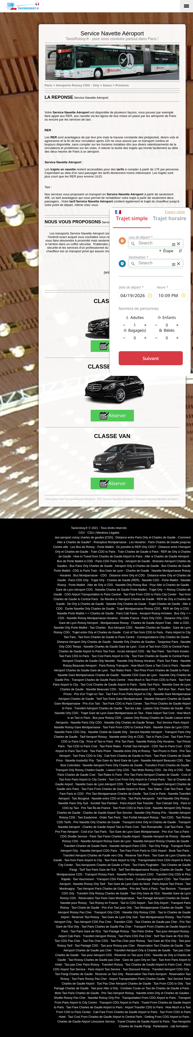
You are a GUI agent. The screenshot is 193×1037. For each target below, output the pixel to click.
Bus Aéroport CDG (120, 627)
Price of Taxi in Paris (100, 741)
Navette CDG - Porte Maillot (160, 580)
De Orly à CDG (173, 770)
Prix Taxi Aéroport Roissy (117, 993)
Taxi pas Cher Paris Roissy (81, 964)
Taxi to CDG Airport (133, 903)
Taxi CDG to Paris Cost (82, 746)
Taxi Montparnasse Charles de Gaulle (158, 907)
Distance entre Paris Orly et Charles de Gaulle (145, 537)
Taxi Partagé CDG (86, 945)
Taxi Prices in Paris (164, 751)
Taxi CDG (167, 817)
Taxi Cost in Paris (154, 793)
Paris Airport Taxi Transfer (136, 803)
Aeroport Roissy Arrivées (156, 613)
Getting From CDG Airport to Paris (167, 1016)
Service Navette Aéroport (146, 732)
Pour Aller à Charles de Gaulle (169, 585)
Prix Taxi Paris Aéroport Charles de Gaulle (151, 774)
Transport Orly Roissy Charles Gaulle (80, 770)
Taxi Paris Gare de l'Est (86, 931)
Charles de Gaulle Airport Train (151, 623)
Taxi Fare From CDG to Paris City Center (149, 594)
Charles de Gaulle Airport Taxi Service (107, 812)
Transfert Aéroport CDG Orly (170, 969)
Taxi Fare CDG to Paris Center (122, 703)
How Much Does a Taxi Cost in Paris (154, 665)
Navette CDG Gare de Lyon (139, 675)
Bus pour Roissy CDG (107, 717)
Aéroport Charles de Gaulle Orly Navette (88, 661)
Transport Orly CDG (107, 912)
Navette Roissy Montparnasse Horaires (92, 618)
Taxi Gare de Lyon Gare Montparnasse (134, 831)
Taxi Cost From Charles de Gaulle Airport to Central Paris (105, 1016)
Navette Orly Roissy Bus (131, 585)
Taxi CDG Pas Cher (67, 941)
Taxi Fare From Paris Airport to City (128, 694)
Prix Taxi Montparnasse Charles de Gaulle (113, 793)
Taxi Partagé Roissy (116, 931)
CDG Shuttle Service (73, 836)
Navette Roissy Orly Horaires (155, 741)
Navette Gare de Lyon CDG (171, 727)
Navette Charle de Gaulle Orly (107, 732)
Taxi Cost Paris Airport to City (110, 656)
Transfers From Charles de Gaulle (167, 765)
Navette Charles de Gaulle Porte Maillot (121, 589)
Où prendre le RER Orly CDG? (136, 547)
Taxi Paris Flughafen (145, 865)
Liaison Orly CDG (117, 770)
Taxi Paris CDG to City (87, 755)
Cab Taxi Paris (173, 789)
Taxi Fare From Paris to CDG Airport (142, 850)
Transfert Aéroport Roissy (99, 936)
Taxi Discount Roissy (136, 969)
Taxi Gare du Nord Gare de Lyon (117, 760)
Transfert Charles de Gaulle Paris (85, 846)
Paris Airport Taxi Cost (160, 713)
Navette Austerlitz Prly (79, 760)
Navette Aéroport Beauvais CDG (162, 760)
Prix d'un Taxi (91, 703)
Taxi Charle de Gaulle (85, 907)
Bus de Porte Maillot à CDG (75, 561)
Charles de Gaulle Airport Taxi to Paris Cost (110, 827)
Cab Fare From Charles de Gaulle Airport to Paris (125, 1012)
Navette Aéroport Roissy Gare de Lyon (106, 841)
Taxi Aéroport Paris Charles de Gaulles (102, 888)
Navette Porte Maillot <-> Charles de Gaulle (85, 613)
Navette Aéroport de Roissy (160, 836)
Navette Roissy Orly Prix (104, 998)
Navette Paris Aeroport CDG (135, 874)
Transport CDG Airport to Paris (119, 1002)
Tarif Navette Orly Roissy (173, 798)
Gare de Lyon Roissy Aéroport (78, 623)
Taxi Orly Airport (158, 903)
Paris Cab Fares (126, 613)
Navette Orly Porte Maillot (70, 627)
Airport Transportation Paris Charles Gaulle (137, 979)
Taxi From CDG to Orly (168, 983)
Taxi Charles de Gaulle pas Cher (156, 922)
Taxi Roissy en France (103, 903)
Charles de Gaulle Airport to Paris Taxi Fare (87, 651)
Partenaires (160, 1026)
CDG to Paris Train (85, 570)
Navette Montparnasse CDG (137, 689)
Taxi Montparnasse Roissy (157, 917)
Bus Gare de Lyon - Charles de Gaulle (124, 570)
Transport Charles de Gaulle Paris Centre (99, 680)
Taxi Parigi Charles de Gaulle (74, 974)
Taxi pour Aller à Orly (104, 988)
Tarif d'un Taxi (167, 689)
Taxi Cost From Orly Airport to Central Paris (137, 779)
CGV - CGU (86, 532)
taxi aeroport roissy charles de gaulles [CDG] (84, 537)
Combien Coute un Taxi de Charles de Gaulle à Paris (154, 988)
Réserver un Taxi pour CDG (132, 955)
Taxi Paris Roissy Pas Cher (89, 979)
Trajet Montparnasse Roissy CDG (138, 608)
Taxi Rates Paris (120, 670)
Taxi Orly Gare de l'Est (145, 893)
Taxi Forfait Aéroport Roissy (141, 817)
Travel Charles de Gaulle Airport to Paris (143, 1021)
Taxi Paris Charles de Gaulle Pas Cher (106, 926)
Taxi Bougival (80, 798)
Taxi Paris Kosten (177, 651)
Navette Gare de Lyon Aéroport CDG (99, 784)
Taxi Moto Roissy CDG (146, 770)
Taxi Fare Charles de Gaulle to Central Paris (160, 656)
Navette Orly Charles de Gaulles (134, 642)
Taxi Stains (155, 789)
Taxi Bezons (168, 888)
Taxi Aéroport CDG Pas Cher (93, 922)
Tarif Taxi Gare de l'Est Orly (171, 936)
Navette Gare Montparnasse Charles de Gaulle (88, 675)
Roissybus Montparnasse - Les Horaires (120, 542)
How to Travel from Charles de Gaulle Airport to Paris (107, 556)
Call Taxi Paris (174, 827)
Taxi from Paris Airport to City (83, 860)
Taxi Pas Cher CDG (95, 941)
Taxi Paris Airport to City (120, 860)
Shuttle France (129, 618)
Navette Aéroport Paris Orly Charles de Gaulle (112, 765)
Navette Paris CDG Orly (70, 732)
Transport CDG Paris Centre (114, 879)
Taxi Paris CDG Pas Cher (134, 936)
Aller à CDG (181, 623)
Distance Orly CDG (176, 618)
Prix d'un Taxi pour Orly (117, 907)
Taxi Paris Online (142, 931)
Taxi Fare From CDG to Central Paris (127, 727)
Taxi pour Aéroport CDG (96, 955)
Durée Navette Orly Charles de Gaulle (89, 608)
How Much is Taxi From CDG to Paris (152, 680)
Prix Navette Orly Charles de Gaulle (96, 822)
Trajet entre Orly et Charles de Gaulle (96, 632)
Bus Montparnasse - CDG (90, 575)
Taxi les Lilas (132, 708)
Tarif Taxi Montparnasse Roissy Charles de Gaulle (150, 869)
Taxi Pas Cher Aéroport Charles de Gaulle (124, 983)
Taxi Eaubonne (87, 817)
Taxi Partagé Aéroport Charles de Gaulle (163, 898)
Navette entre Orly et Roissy (131, 751)
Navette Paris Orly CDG (86, 722)
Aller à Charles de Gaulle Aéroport (167, 556)
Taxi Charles (97, 627)
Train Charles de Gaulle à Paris (138, 551)
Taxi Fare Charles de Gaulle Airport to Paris (94, 1007)
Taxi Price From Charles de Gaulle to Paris (161, 670)
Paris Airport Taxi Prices (167, 884)
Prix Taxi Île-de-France (95, 808)
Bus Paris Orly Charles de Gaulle (91, 566)
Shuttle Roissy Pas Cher (70, 998)
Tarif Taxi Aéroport (137, 784)
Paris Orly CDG (151, 618)
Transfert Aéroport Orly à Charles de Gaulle (142, 950)
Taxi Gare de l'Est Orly (161, 941)
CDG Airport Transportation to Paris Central (93, 594)
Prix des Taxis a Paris (144, 888)
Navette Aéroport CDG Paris (98, 850)
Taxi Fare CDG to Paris (74, 656)
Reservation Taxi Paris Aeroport (146, 974)
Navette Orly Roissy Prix (150, 812)
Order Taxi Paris (109, 817)
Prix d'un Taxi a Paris (175, 831)
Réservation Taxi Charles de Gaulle (160, 945)
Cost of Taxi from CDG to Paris (143, 632)
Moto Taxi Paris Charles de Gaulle (77, 993)
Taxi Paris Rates (110, 746)
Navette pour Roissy (73, 903)
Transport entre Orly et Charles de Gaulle (149, 822)
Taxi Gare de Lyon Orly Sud (119, 917)
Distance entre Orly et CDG (127, 575)
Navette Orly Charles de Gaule (126, 604)
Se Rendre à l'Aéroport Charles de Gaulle (127, 599)
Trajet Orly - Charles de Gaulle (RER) (115, 580)
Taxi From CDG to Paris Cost (132, 808)
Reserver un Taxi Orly (109, 974)
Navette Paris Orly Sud (73, 803)
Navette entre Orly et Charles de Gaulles (162, 993)
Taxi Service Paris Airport (172, 722)
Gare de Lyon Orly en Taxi (139, 960)
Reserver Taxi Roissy (85, 917)
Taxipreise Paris (167, 642)
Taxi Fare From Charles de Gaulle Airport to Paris (113, 789)
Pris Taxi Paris (124, 741)
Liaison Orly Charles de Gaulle (163, 708)
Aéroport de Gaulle (137, 561)
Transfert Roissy (112, 964)
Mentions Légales (107, 532)
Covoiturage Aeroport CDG (153, 879)
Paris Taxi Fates (167, 661)
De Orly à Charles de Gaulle (85, 604)
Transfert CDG (123, 922)
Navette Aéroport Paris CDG (127, 846)
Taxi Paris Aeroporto (141, 798)
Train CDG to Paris (103, 551)
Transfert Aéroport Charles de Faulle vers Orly (93, 855)
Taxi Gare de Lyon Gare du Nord (129, 884)
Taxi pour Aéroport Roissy (172, 931)
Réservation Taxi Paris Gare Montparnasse (106, 898)
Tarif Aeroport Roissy (93, 736)
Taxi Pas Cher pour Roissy (127, 941)
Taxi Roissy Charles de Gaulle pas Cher (94, 960)
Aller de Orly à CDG (100, 585)
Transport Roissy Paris (99, 874)
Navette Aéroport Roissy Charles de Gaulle (161, 841)
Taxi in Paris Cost (157, 736)
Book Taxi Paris (179, 850)
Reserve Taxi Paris (137, 855)
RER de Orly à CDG (176, 608)
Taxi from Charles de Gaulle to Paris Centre (106, 637)
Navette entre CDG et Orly (109, 798)
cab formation (179, 1026)
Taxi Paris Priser (100, 751)
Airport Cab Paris (69, 936)
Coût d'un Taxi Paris (94, 831)
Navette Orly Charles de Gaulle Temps (129, 722)
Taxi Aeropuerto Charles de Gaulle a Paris (102, 865)
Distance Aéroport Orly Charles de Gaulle (84, 642)
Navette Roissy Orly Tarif (89, 884)
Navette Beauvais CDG (101, 689)
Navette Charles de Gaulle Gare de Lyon (110, 646)
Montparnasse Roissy (115, 623)
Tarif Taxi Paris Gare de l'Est (97, 869)
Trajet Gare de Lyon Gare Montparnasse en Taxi (112, 713)
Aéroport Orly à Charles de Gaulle (137, 566)
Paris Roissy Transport (113, 665)
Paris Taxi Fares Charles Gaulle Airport (115, 836)
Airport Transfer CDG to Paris (144, 1007)
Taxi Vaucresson (83, 879)
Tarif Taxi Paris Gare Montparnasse (119, 699)
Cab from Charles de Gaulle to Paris (127, 755)
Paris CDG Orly (78, 580)
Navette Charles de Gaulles (153, 627)
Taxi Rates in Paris (110, 774)
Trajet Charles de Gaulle (164, 604)
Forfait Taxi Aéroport (136, 746)
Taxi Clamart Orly (167, 803)
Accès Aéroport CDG (130, 651)
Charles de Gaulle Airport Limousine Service (86, 1021)
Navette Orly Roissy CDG (138, 912)
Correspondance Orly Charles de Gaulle (163, 637)
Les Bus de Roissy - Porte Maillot (92, 547)
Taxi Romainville (151, 827)
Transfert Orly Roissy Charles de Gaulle (102, 893)
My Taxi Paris (155, 651)
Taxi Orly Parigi (158, 846)
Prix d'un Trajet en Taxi (89, 694)
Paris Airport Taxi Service (104, 969)
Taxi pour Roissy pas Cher (118, 945)
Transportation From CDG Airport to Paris (149, 998)
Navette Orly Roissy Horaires (136, 661)
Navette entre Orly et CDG (126, 736)
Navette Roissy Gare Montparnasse (77, 727)
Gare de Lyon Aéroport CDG (74, 589)
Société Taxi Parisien (104, 803)
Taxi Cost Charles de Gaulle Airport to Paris (108, 684)
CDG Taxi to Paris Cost (167, 746)
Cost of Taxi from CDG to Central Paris (164, 646)
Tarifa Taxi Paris (149, 684)
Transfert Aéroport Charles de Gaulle (98, 708)
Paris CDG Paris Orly (109, 561)
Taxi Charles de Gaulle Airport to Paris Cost (153, 964)
